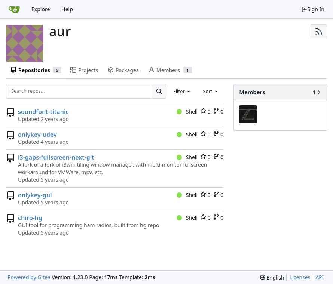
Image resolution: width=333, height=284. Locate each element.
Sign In (312, 9)
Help (67, 9)
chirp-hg (30, 218)
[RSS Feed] (319, 31)
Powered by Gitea (29, 277)
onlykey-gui (35, 195)
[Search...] (159, 91)
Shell (187, 111)
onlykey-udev (37, 134)
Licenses (300, 277)
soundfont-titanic (43, 111)
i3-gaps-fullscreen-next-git (56, 157)
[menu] (272, 277)
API (319, 277)
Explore (40, 9)
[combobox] (182, 91)
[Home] (14, 9)
